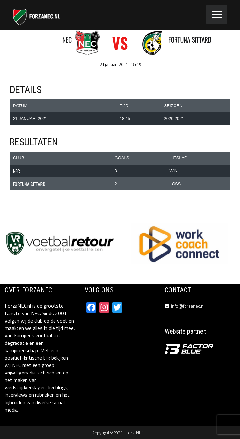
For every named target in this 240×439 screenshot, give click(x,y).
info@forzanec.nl (188, 306)
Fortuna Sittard (190, 39)
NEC (67, 39)
